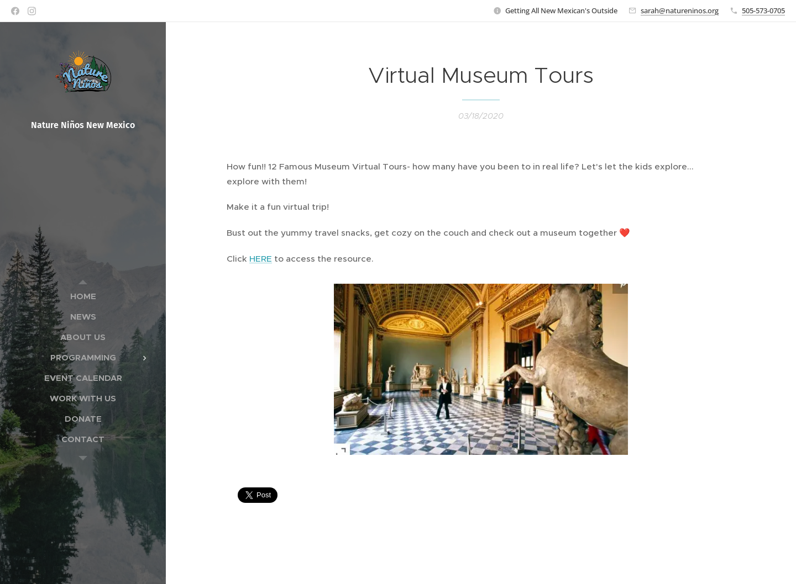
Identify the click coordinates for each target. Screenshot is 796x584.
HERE (260, 258)
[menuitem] (83, 296)
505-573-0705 (763, 10)
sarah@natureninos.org (680, 10)
